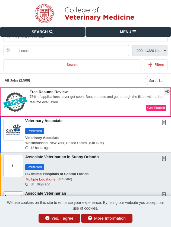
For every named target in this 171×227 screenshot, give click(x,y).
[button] (128, 32)
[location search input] (70, 50)
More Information (107, 218)
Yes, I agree (59, 218)
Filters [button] (156, 64)
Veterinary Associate (43, 121)
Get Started (156, 108)
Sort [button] (155, 80)
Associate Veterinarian (45, 193)
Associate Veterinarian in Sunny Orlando (62, 157)
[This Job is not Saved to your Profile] (165, 123)
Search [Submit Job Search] (72, 65)
